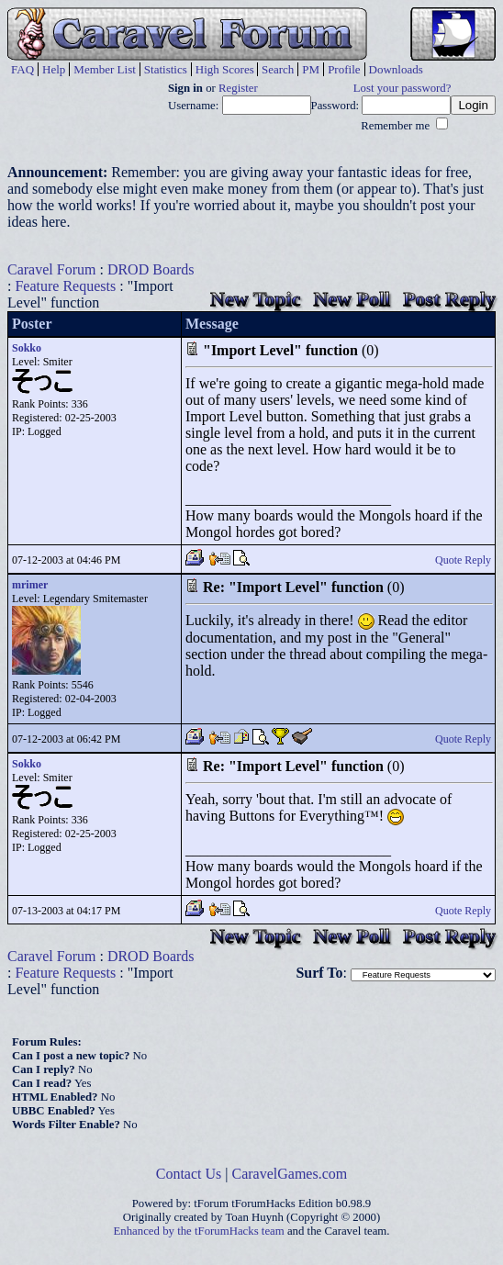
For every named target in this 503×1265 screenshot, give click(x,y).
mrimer (30, 584)
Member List (104, 69)
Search (278, 69)
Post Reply (449, 298)
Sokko (26, 347)
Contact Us (189, 1173)
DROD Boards (151, 269)
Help (53, 69)
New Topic (255, 298)
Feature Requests (65, 286)
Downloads (396, 69)
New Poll (351, 298)
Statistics (165, 69)
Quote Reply (463, 560)
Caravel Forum (51, 269)
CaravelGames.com (290, 1173)
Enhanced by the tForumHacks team (199, 1231)
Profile (344, 69)
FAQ (22, 69)
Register (238, 88)
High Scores (225, 69)
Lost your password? (402, 88)
